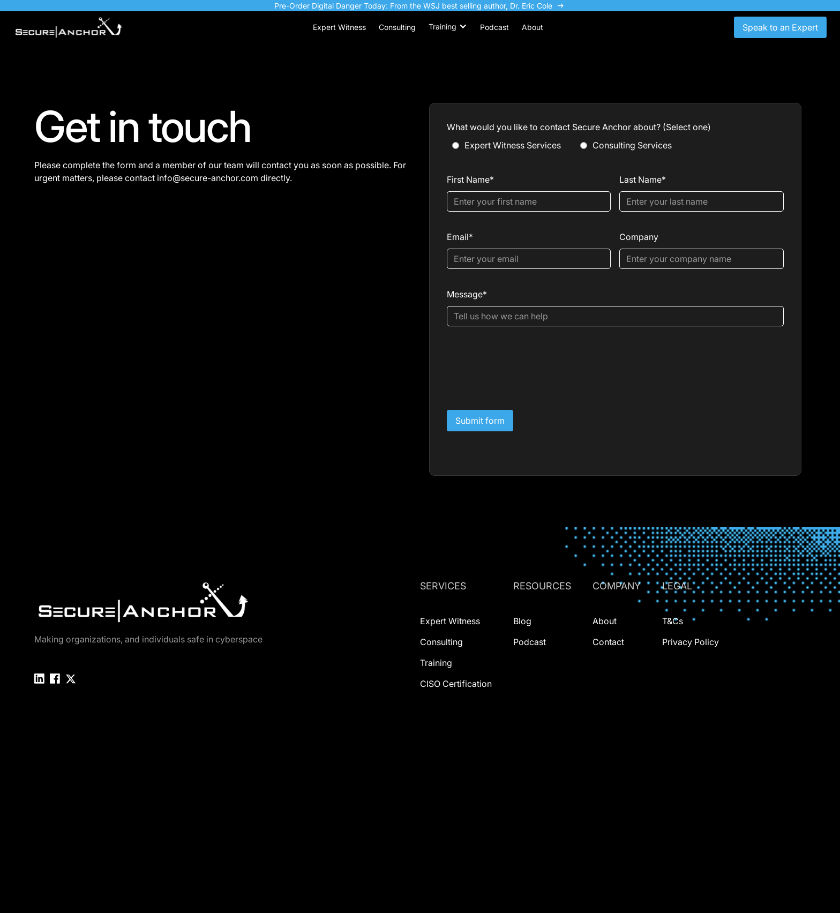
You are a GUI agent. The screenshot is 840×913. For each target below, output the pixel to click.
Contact (608, 642)
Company (638, 236)
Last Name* (642, 179)
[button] (448, 26)
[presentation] (528, 366)
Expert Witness (450, 621)
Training (436, 662)
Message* (467, 294)
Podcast (529, 642)
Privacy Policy (690, 642)
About (604, 621)
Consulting (441, 642)
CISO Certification (456, 683)
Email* (460, 236)
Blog (522, 621)
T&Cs (672, 621)
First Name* (470, 179)
